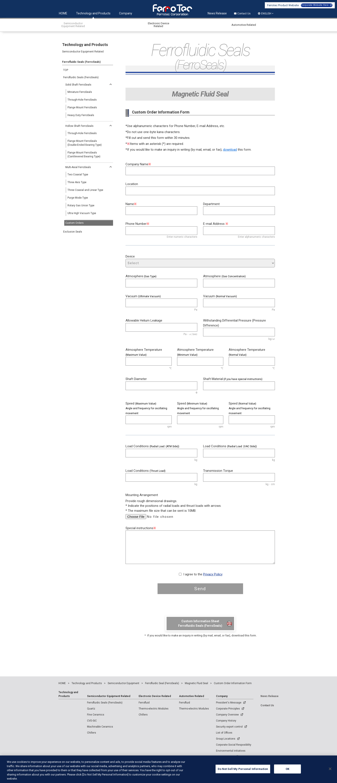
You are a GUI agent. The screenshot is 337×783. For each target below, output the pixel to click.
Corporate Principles (228, 708)
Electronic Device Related (155, 696)
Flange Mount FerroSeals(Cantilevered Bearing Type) (83, 154)
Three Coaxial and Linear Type (85, 190)
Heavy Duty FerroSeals (80, 115)
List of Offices (224, 732)
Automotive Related (191, 696)
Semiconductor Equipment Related (108, 696)
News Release (217, 13)
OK (287, 772)
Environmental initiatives (230, 750)
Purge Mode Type (77, 197)
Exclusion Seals (72, 231)
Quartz (91, 708)
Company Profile (227, 756)
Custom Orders (74, 222)
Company (125, 13)
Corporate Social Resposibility (233, 744)
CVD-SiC (92, 720)
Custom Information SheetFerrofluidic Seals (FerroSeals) (200, 623)
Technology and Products (93, 13)
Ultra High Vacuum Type (81, 213)
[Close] (330, 772)
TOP (65, 70)
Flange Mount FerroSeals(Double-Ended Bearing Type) (84, 142)
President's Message (228, 702)
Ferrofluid (144, 702)
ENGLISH (266, 13)
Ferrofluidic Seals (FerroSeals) (81, 77)
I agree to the (202, 574)
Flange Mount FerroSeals (82, 107)
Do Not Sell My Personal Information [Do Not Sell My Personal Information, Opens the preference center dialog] (243, 772)
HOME (63, 13)
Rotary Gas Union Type (80, 205)
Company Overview (227, 714)
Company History (226, 720)
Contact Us (242, 13)
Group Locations (225, 738)
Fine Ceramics (95, 714)
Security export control (229, 726)
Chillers (91, 732)
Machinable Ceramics (100, 726)
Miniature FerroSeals (79, 91)
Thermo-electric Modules (153, 708)
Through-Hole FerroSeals (82, 99)
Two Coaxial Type (77, 174)
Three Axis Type (76, 182)
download (230, 150)
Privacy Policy (212, 574)
